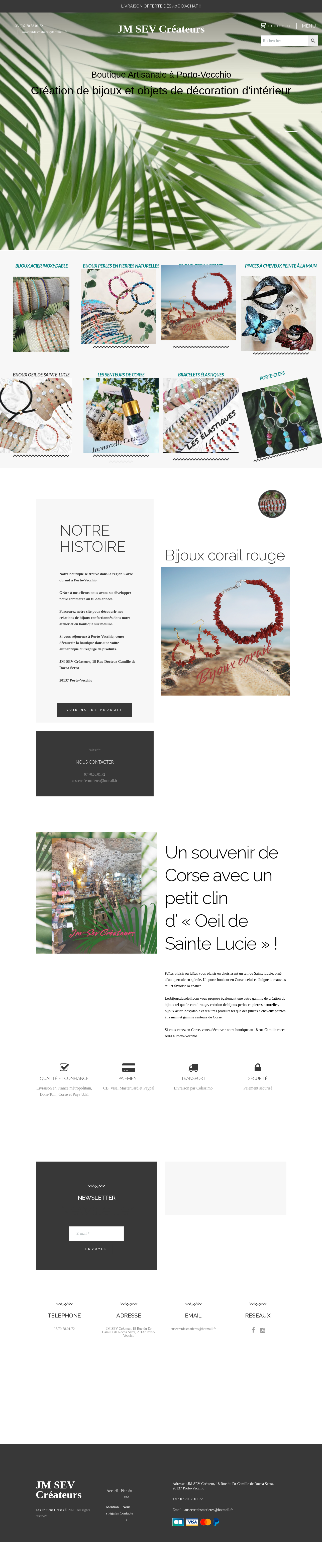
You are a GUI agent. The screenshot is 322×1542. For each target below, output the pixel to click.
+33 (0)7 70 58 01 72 (28, 26)
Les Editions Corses (50, 1510)
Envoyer (96, 1249)
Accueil (112, 1491)
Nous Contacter (126, 1513)
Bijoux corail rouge (225, 257)
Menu (309, 26)
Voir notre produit (94, 710)
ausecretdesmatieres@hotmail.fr (44, 32)
